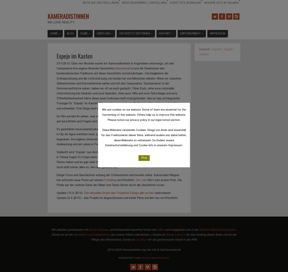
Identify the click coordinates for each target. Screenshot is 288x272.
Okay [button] (144, 158)
